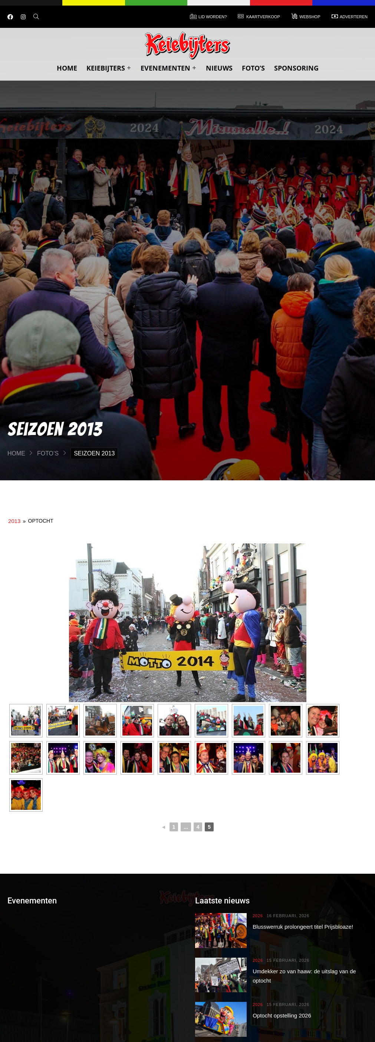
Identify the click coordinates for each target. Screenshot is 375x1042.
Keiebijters (108, 68)
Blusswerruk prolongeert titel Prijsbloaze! (303, 926)
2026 (258, 916)
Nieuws (219, 68)
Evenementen (169, 68)
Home (67, 68)
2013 (14, 521)
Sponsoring (296, 68)
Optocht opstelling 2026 (282, 1015)
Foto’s (253, 68)
